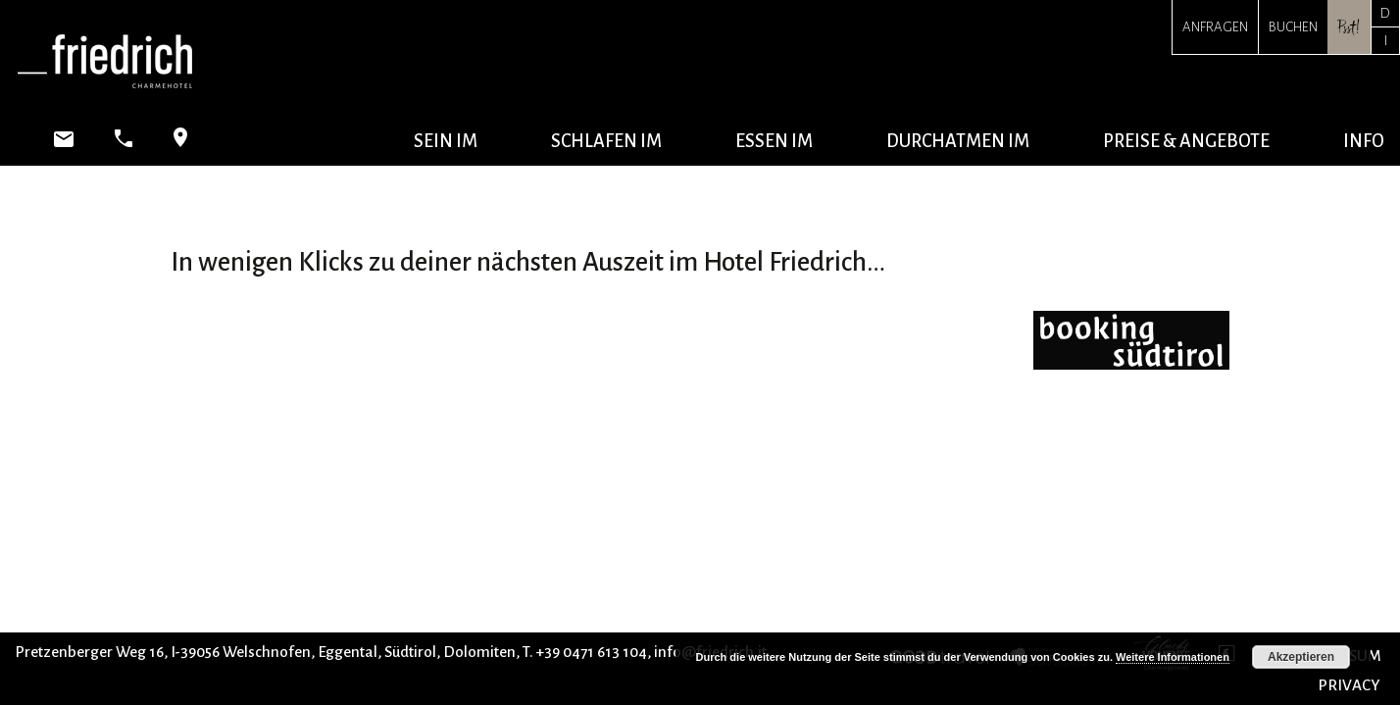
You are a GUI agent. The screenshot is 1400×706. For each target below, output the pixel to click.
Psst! (1349, 26)
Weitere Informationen (1172, 657)
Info (1363, 141)
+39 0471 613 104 (591, 651)
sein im (445, 141)
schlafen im (606, 141)
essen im (774, 141)
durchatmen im (957, 141)
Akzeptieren (1301, 657)
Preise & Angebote (1186, 141)
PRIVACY (1349, 685)
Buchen (1293, 27)
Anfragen (1215, 27)
